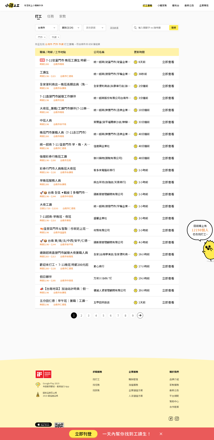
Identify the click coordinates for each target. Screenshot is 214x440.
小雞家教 (162, 5)
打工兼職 (147, 5)
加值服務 (133, 384)
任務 (50, 16)
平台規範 (174, 395)
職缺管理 (133, 379)
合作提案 (174, 406)
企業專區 (204, 5)
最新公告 (189, 5)
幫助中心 (174, 401)
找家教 (96, 390)
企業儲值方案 (136, 390)
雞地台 (175, 5)
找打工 (96, 379)
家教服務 (174, 384)
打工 (38, 16)
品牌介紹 (174, 379)
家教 (62, 16)
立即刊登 (83, 434)
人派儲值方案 (136, 395)
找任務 (96, 384)
